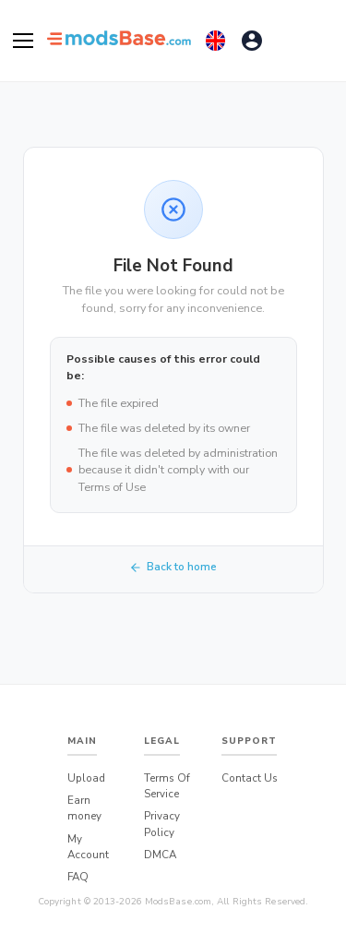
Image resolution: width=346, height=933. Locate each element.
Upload (86, 778)
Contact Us (249, 778)
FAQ (78, 876)
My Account (88, 846)
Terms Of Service (167, 786)
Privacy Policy (162, 823)
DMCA (160, 854)
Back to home (173, 566)
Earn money (84, 808)
